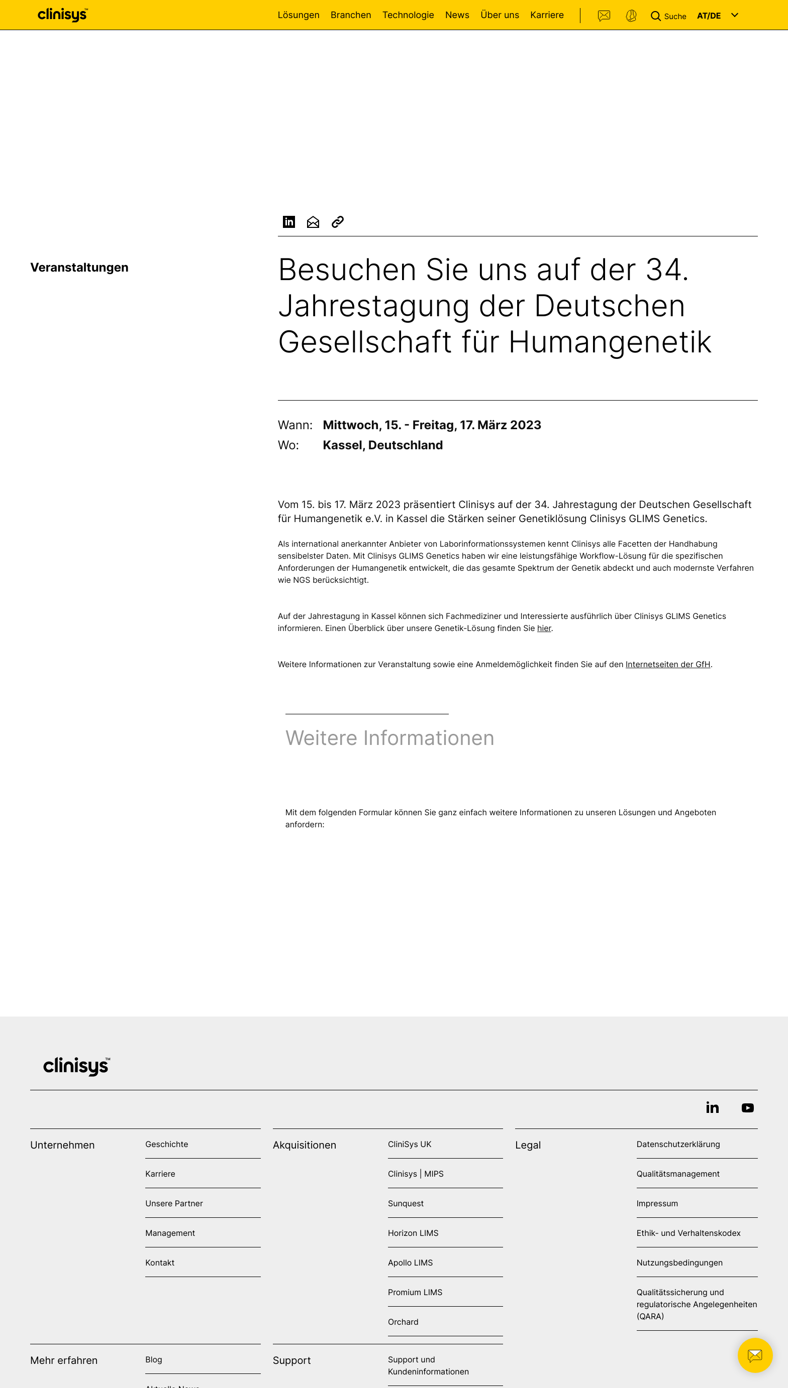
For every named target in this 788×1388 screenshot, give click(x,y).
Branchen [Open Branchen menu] (351, 15)
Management (170, 1233)
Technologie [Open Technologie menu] (408, 15)
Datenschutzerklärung (678, 1144)
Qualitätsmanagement (678, 1174)
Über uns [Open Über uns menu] (499, 15)
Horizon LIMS (413, 1233)
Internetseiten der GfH (668, 666)
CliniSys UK (410, 1144)
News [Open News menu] (457, 15)
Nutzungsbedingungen (680, 1262)
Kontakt (604, 16)
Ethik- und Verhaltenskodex (689, 1233)
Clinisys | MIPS (416, 1174)
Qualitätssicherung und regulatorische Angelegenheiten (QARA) (697, 1304)
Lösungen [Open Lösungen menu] (299, 15)
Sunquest (406, 1203)
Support (631, 16)
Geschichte (166, 1144)
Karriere (547, 15)
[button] (671, 15)
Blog (153, 1359)
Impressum (657, 1203)
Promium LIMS (415, 1292)
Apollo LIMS (410, 1262)
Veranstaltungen (79, 267)
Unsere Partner (174, 1203)
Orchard (403, 1322)
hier (544, 629)
